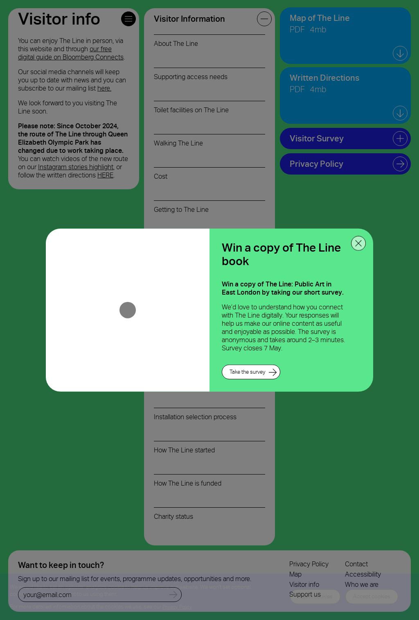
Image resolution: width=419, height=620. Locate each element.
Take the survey (247, 372)
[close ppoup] (358, 243)
